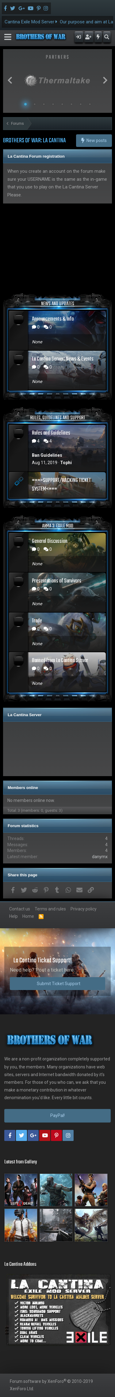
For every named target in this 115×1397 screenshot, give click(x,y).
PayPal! (57, 1115)
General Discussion (49, 541)
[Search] (107, 37)
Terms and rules (50, 908)
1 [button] (25, 104)
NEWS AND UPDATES (57, 304)
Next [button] (105, 80)
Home (28, 916)
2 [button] (35, 104)
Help (13, 916)
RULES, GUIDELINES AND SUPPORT (57, 418)
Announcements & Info (53, 319)
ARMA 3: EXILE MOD (57, 526)
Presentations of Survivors (56, 581)
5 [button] (62, 104)
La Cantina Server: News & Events (63, 359)
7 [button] (81, 104)
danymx (100, 856)
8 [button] (90, 104)
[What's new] (98, 37)
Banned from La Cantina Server (60, 660)
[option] (57, 80)
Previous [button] (9, 80)
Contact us (19, 908)
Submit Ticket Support (58, 983)
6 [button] (71, 104)
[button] (7, 37)
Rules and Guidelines (51, 433)
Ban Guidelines (47, 455)
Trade (37, 621)
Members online (23, 787)
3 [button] (44, 104)
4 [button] (53, 104)
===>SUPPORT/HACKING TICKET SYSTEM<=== (61, 485)
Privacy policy (84, 908)
